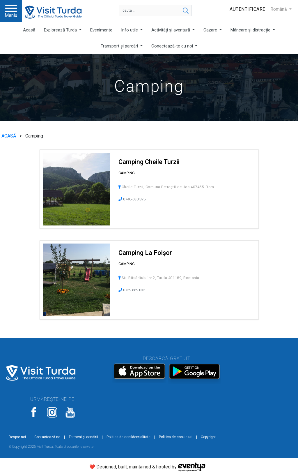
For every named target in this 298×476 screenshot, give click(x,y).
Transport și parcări (120, 46)
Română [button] (279, 9)
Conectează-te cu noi (172, 46)
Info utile (130, 30)
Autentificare (247, 9)
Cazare (210, 30)
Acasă (29, 30)
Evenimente (101, 30)
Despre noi (17, 437)
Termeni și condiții (83, 437)
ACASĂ (9, 136)
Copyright (208, 437)
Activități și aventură (171, 30)
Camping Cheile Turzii (149, 161)
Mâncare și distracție (251, 30)
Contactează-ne (47, 437)
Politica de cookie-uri (175, 437)
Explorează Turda (61, 30)
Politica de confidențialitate (128, 437)
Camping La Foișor (145, 252)
